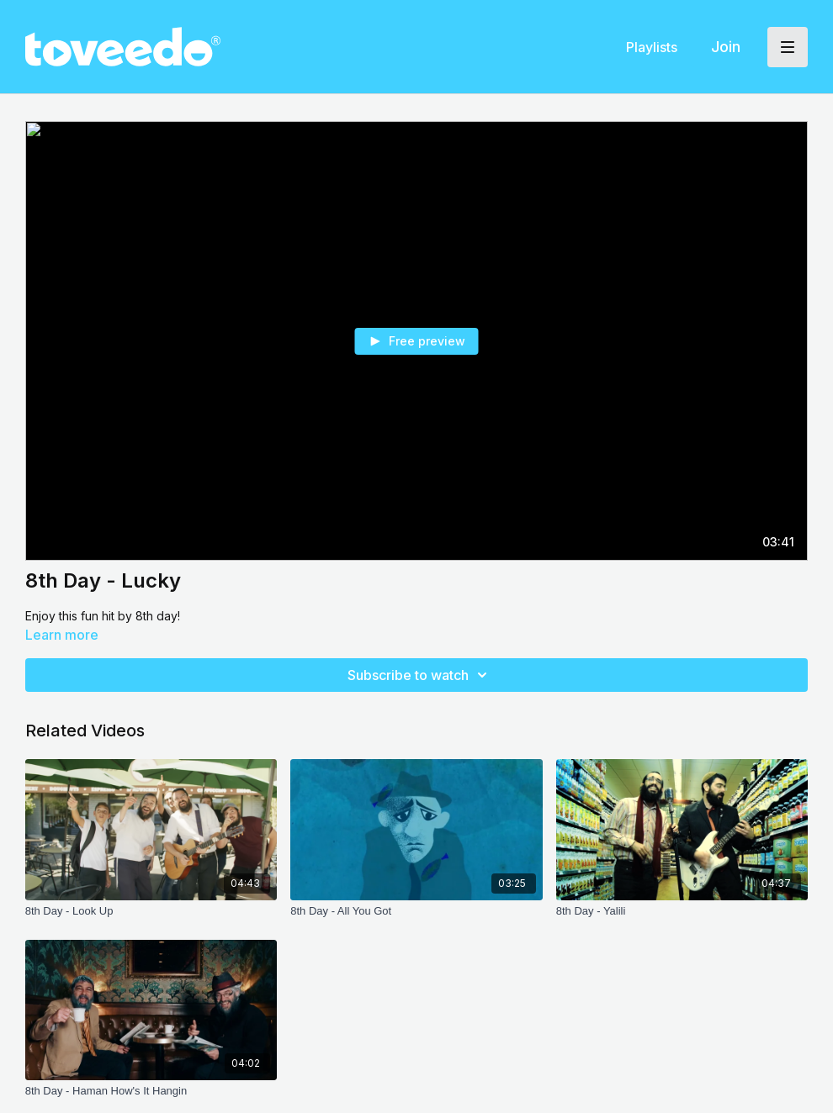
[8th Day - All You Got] (416, 911)
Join (725, 46)
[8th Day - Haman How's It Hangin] (151, 1091)
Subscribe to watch (420, 675)
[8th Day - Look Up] (151, 911)
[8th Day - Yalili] (682, 911)
